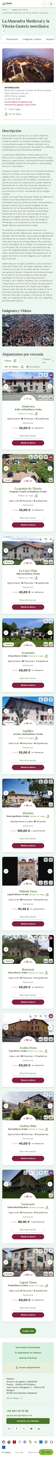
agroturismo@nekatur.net (19, 1415)
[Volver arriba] (51, 1452)
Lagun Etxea (28, 1282)
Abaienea (27, 406)
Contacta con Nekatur (28, 1421)
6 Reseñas (8, 562)
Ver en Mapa (12, 114)
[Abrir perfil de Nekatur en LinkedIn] (38, 1428)
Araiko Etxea (27, 1048)
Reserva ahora (28, 443)
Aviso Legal (19, 1452)
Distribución (28, 423)
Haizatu (28, 813)
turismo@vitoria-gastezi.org (18, 102)
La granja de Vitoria (28, 489)
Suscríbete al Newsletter (28, 1347)
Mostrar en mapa (28, 413)
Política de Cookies (35, 1452)
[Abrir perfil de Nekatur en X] (24, 1428)
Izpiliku (28, 731)
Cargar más (28, 1331)
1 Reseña (8, 480)
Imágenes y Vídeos (32, 39)
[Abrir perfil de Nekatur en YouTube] (31, 1428)
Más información (28, 436)
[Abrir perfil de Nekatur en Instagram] (9, 1428)
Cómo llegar (12, 109)
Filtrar (10, 360)
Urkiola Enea (28, 891)
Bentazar (28, 969)
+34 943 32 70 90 (17, 1410)
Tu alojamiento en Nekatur (28, 1352)
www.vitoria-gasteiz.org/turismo (20, 104)
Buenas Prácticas (28, 1358)
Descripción (12, 39)
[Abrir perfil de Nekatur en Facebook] (16, 1428)
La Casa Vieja (28, 571)
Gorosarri (28, 1204)
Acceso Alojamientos (28, 1367)
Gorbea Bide (28, 1126)
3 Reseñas (8, 1274)
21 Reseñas (9, 722)
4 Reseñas (8, 644)
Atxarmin (28, 653)
